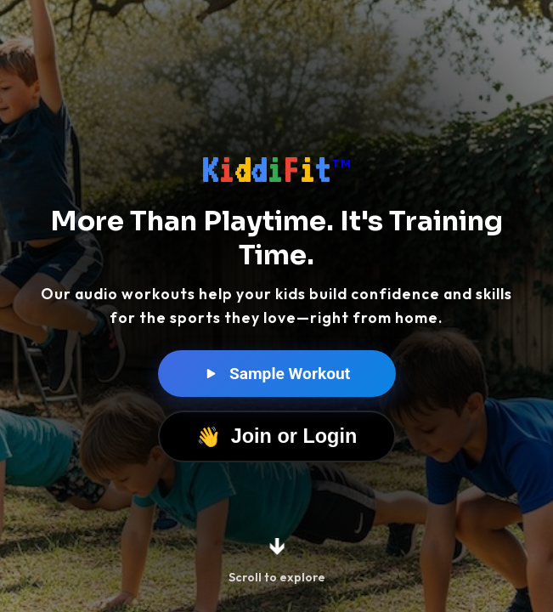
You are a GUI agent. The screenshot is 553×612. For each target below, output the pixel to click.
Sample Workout (277, 374)
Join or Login (277, 437)
